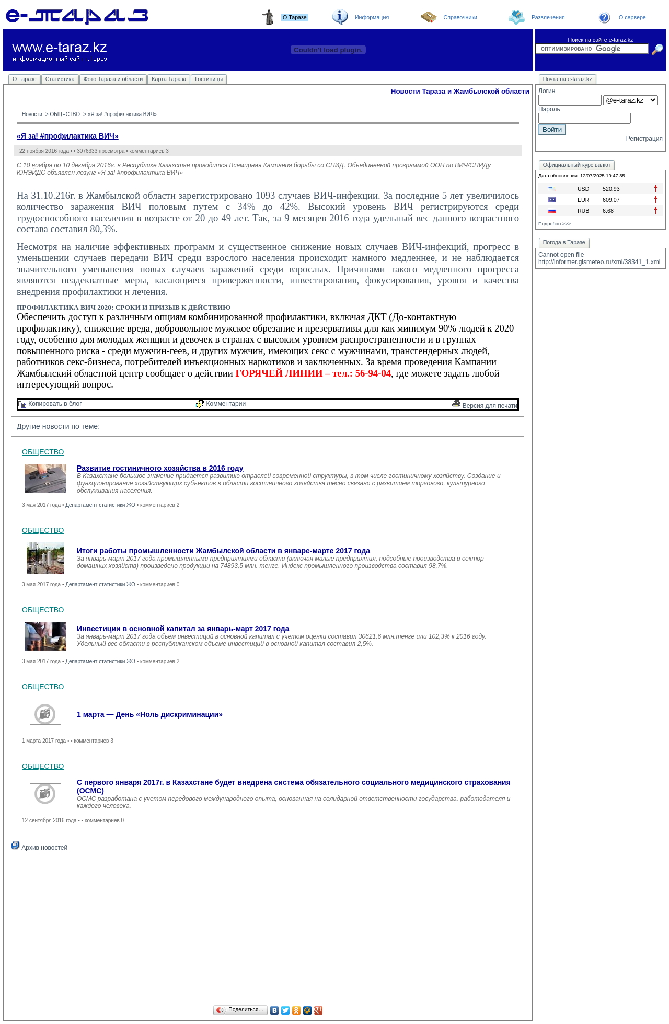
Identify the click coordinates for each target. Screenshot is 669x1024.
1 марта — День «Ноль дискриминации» (150, 714)
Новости (32, 114)
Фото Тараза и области (113, 79)
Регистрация (644, 138)
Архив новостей (39, 847)
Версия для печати (484, 405)
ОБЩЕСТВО (65, 114)
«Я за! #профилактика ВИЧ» (68, 136)
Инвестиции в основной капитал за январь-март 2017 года (183, 628)
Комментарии (221, 403)
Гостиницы (209, 79)
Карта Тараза (169, 79)
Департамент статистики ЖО (100, 505)
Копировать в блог (50, 403)
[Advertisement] (267, 930)
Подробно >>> (554, 223)
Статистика (60, 79)
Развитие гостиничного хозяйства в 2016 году (160, 468)
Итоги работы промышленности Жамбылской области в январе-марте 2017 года (223, 551)
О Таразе (25, 79)
